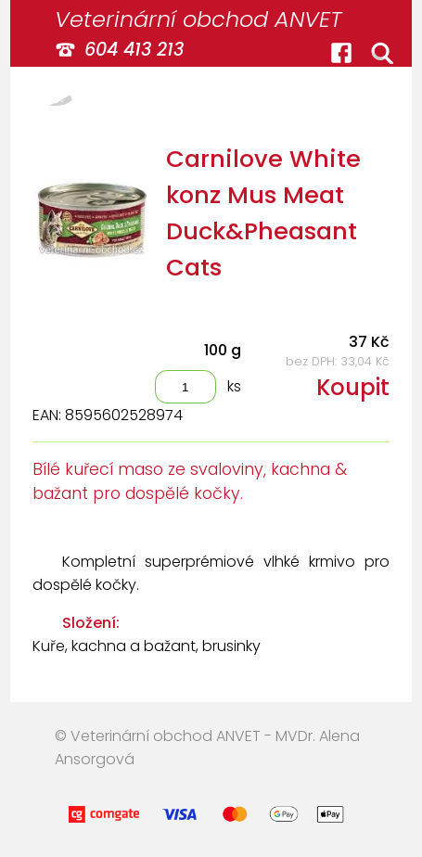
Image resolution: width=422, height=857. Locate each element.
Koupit (353, 387)
